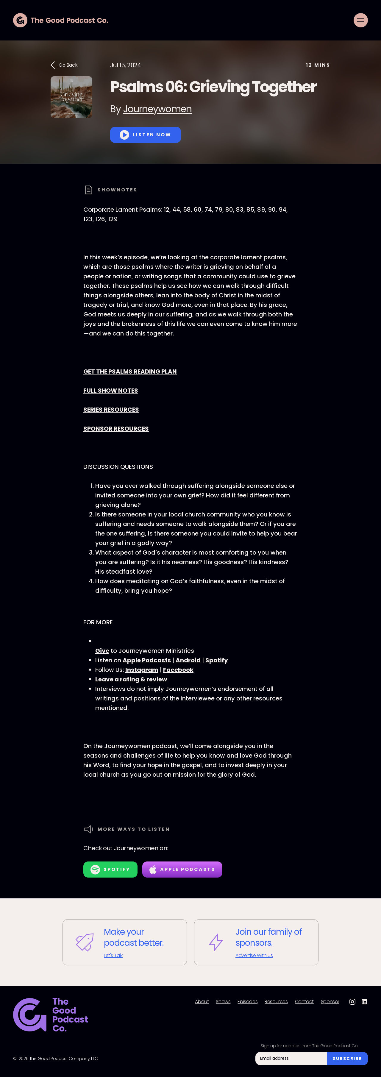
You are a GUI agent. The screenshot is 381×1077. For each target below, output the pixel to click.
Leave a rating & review (131, 679)
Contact (304, 1001)
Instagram (141, 670)
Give (102, 651)
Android (188, 660)
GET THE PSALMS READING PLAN (130, 371)
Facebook (178, 670)
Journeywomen (157, 108)
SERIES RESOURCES (111, 409)
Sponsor (330, 1001)
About (202, 1001)
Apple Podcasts (147, 660)
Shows (223, 1001)
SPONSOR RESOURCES (116, 428)
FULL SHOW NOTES (110, 390)
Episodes (247, 1001)
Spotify (216, 660)
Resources (276, 1001)
